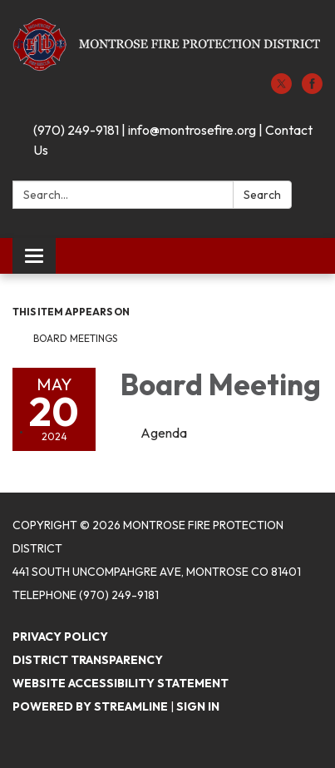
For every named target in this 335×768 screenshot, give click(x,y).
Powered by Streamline (90, 706)
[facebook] (312, 89)
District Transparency (87, 659)
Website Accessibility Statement (120, 683)
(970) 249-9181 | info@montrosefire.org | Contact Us (173, 139)
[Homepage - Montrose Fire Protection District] (167, 45)
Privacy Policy (60, 636)
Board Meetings (75, 338)
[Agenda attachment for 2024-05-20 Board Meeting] (163, 432)
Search (262, 194)
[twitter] (281, 89)
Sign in (197, 706)
